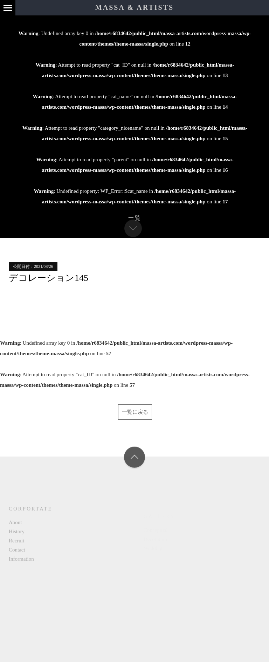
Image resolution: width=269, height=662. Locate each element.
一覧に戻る (135, 412)
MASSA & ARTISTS (134, 7)
